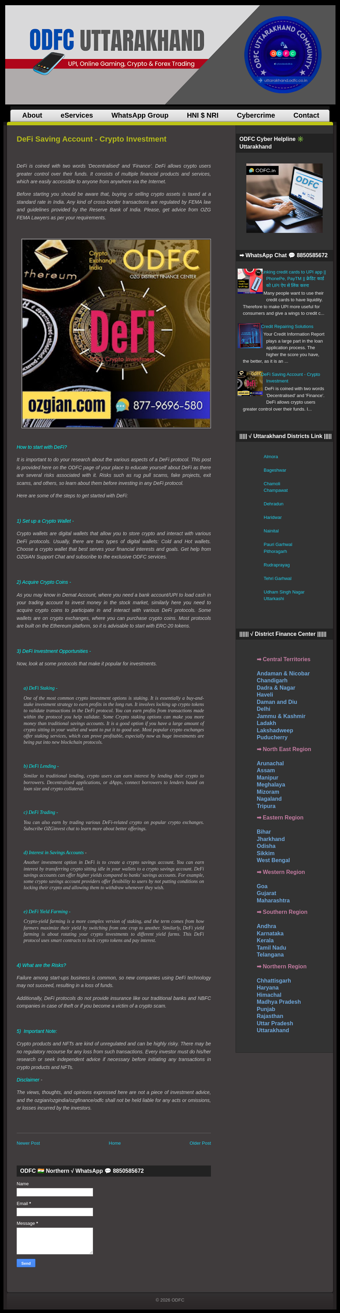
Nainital (271, 530)
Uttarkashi (274, 598)
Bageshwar (275, 470)
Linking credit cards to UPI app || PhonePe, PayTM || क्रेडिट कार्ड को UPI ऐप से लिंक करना (293, 278)
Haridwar (273, 517)
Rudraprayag (277, 564)
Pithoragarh (275, 551)
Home (115, 1143)
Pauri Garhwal (278, 544)
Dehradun (273, 503)
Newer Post (28, 1143)
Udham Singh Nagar (284, 592)
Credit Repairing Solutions (287, 326)
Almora (271, 456)
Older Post (200, 1143)
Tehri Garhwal (277, 578)
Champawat (276, 490)
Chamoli (272, 483)
